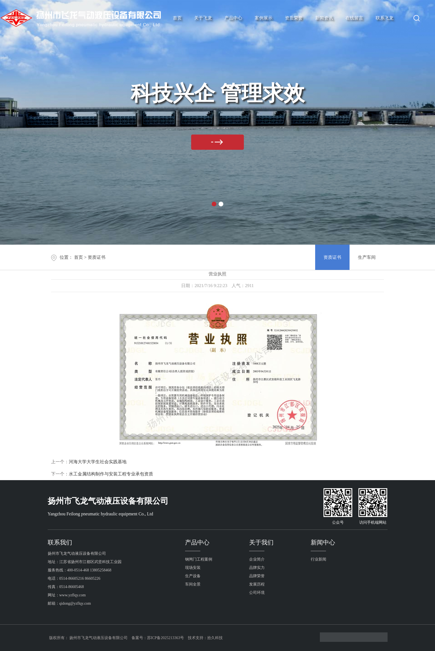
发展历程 (257, 584)
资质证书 (96, 257)
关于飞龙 (203, 18)
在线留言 (354, 18)
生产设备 (193, 576)
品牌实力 (257, 568)
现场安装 (193, 568)
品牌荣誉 (257, 576)
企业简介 (257, 559)
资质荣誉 (294, 18)
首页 (177, 18)
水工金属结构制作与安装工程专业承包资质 (111, 474)
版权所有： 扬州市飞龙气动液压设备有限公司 (88, 638)
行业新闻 (318, 559)
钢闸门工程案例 (198, 559)
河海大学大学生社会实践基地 (98, 461)
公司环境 (257, 593)
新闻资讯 (324, 18)
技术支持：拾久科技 (205, 638)
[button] (214, 204)
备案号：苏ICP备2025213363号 (157, 638)
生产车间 (367, 257)
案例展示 (263, 18)
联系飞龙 (384, 18)
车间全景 (193, 584)
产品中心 (233, 18)
